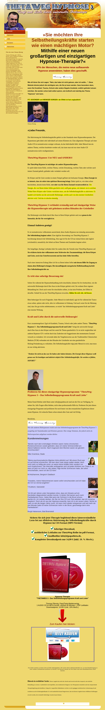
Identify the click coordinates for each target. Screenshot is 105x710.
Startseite (16, 0)
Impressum (10, 35)
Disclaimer (10, 42)
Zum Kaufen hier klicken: (62, 624)
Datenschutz (10, 46)
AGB (8, 39)
